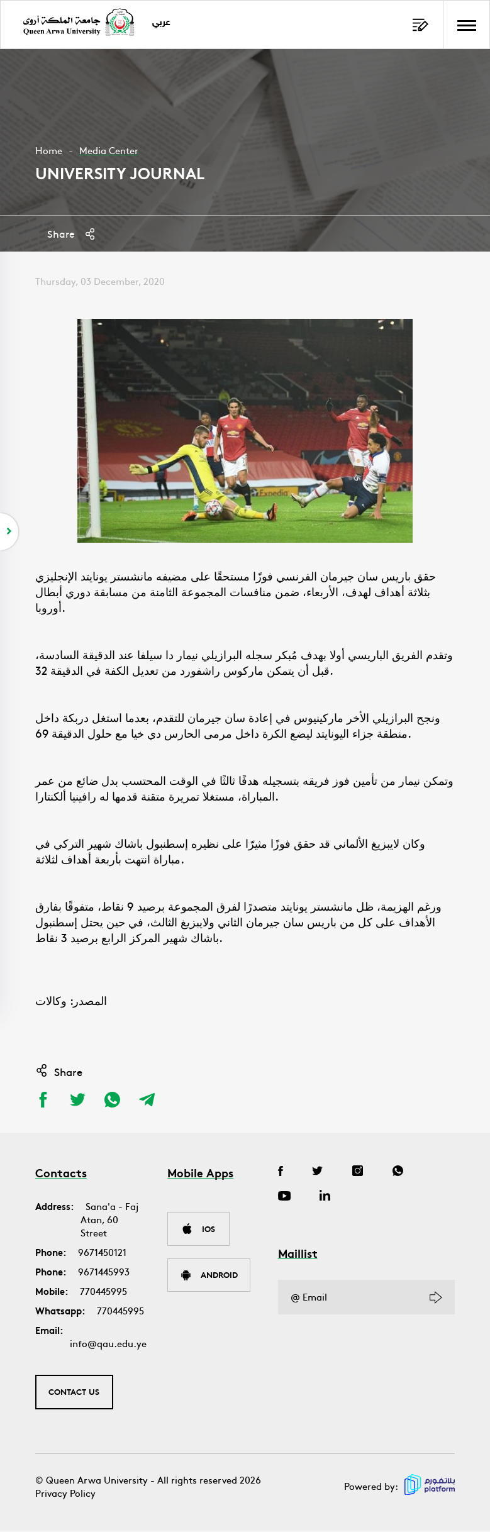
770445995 (103, 1291)
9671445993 (104, 1272)
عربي (163, 23)
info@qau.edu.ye (108, 1343)
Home (48, 150)
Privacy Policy (65, 1494)
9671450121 (102, 1252)
